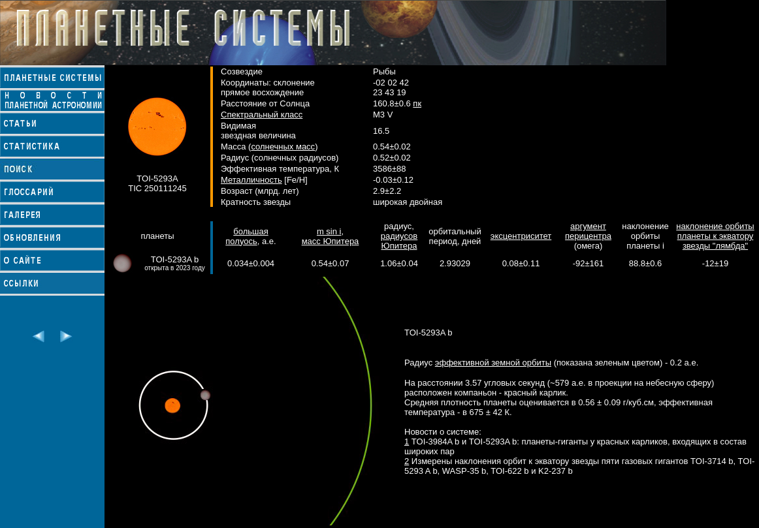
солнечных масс (283, 146)
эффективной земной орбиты (493, 362)
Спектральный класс (261, 114)
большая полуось (246, 236)
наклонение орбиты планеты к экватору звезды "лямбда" (715, 236)
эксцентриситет (521, 236)
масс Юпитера (330, 241)
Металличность (251, 180)
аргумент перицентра (588, 231)
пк (417, 103)
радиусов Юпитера (399, 241)
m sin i (329, 231)
